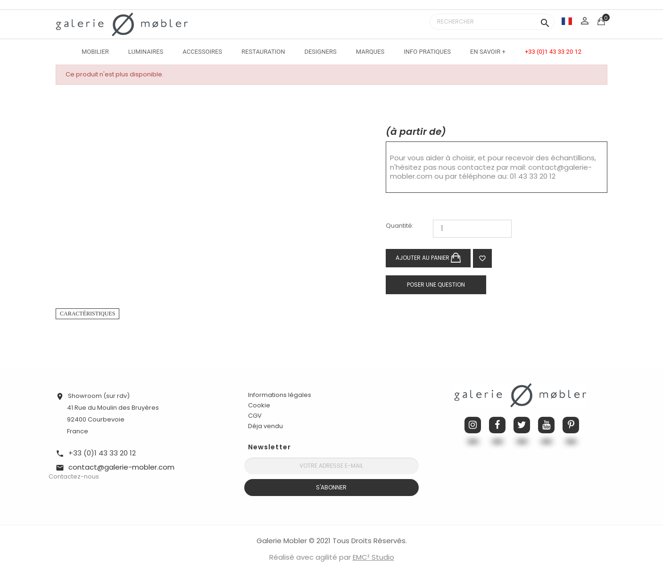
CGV (255, 415)
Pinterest (571, 425)
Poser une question (436, 285)
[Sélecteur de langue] (567, 21)
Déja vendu (265, 426)
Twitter (522, 425)
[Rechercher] (492, 22)
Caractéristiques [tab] (87, 313)
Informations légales (279, 394)
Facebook (497, 425)
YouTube (546, 425)
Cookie (259, 405)
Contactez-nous (74, 476)
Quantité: (400, 226)
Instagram (472, 425)
